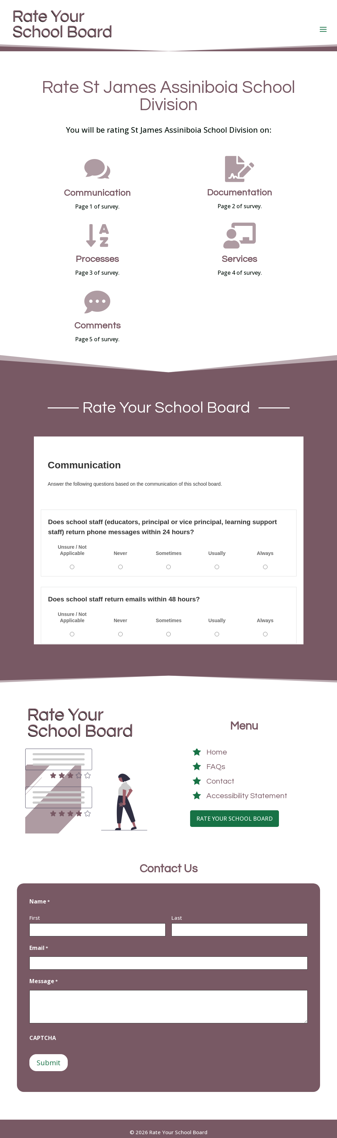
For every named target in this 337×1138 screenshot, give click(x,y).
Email (38, 941)
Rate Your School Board (234, 812)
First (34, 911)
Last (176, 911)
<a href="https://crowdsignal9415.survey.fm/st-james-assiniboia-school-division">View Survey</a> (168, 534)
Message (43, 975)
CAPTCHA (42, 1031)
